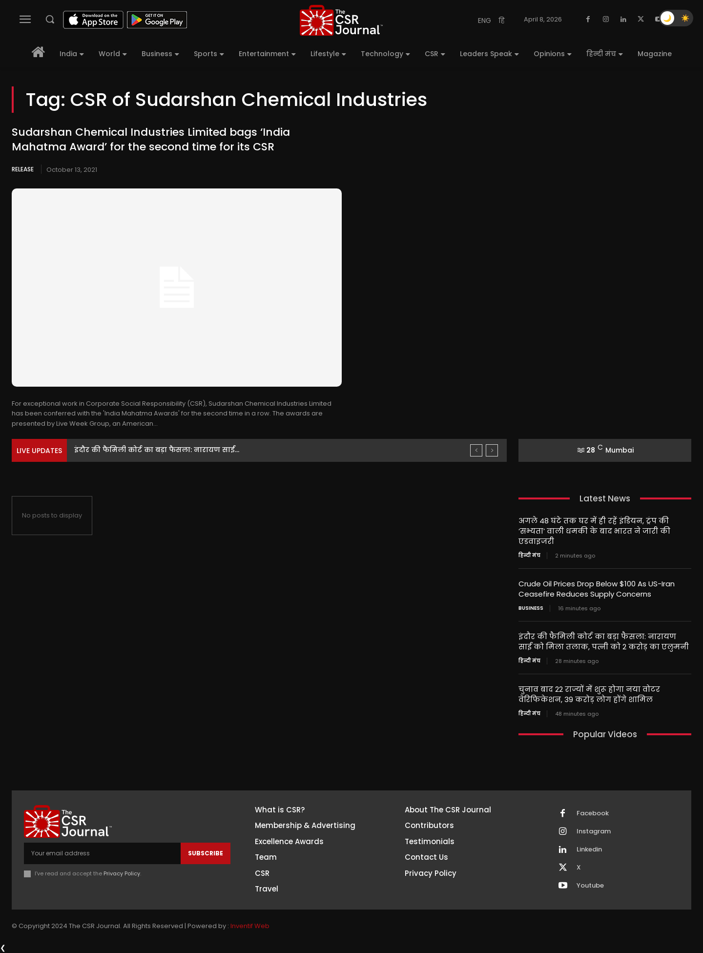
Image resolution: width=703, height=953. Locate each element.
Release (23, 169)
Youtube (590, 885)
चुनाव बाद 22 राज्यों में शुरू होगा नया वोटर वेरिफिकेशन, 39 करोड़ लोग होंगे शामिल (589, 694)
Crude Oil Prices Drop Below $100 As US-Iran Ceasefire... (172, 450)
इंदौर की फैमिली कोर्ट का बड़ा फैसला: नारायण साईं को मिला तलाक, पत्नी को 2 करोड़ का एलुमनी (603, 641)
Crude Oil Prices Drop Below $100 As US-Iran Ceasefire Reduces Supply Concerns (596, 589)
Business (530, 608)
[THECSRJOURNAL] (341, 20)
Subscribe (205, 853)
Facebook (593, 813)
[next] (492, 450)
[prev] (476, 450)
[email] (102, 853)
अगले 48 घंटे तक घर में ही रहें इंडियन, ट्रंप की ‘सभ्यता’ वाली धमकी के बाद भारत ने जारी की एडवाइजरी (594, 531)
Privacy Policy (121, 873)
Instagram (594, 831)
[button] (50, 19)
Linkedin (589, 849)
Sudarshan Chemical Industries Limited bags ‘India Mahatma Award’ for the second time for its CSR (151, 139)
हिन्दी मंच (529, 555)
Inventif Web (249, 926)
